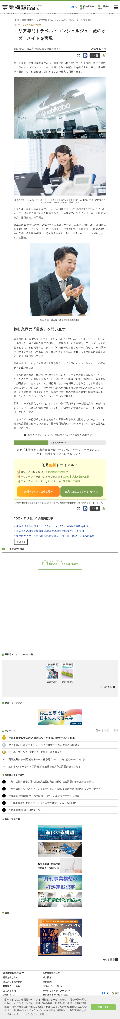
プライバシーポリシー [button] (37, 1014)
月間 (115, 730)
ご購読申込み (103, 7)
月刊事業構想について (13, 973)
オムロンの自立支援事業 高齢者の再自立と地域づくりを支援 (50, 531)
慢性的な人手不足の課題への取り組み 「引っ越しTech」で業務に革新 (55, 536)
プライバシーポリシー (53, 986)
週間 (106, 730)
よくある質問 (9, 991)
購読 (115, 993)
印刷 (95, 55)
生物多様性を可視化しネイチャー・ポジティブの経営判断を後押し (53, 526)
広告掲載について (51, 973)
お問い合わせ (9, 995)
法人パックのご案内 (12, 982)
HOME (16, 20)
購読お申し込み (10, 977)
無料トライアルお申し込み (38, 491)
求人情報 (47, 977)
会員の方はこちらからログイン (81, 491)
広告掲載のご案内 (88, 7)
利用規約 (47, 982)
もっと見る (21, 542)
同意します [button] (103, 1007)
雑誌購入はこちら (11, 986)
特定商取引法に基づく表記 (55, 995)
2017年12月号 (28, 20)
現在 (98, 730)
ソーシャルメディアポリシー (57, 991)
